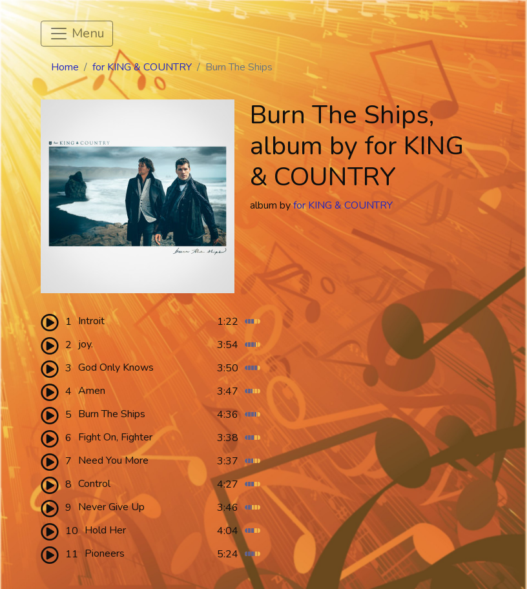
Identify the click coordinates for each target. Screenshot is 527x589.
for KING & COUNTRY (142, 67)
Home (65, 67)
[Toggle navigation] (77, 33)
